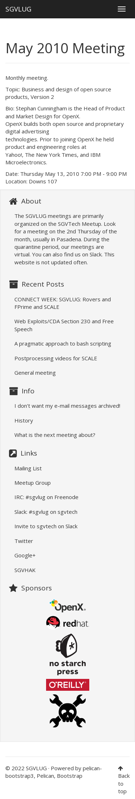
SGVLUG (18, 7)
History (23, 420)
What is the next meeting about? (54, 434)
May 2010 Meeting (65, 47)
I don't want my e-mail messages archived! (67, 405)
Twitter (23, 540)
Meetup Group (32, 482)
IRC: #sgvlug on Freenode (46, 497)
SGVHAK (25, 570)
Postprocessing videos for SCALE (55, 358)
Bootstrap (69, 775)
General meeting (35, 372)
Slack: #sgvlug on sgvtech (45, 511)
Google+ (25, 555)
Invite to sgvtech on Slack (45, 526)
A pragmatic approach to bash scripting (62, 343)
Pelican (45, 775)
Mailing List (28, 468)
